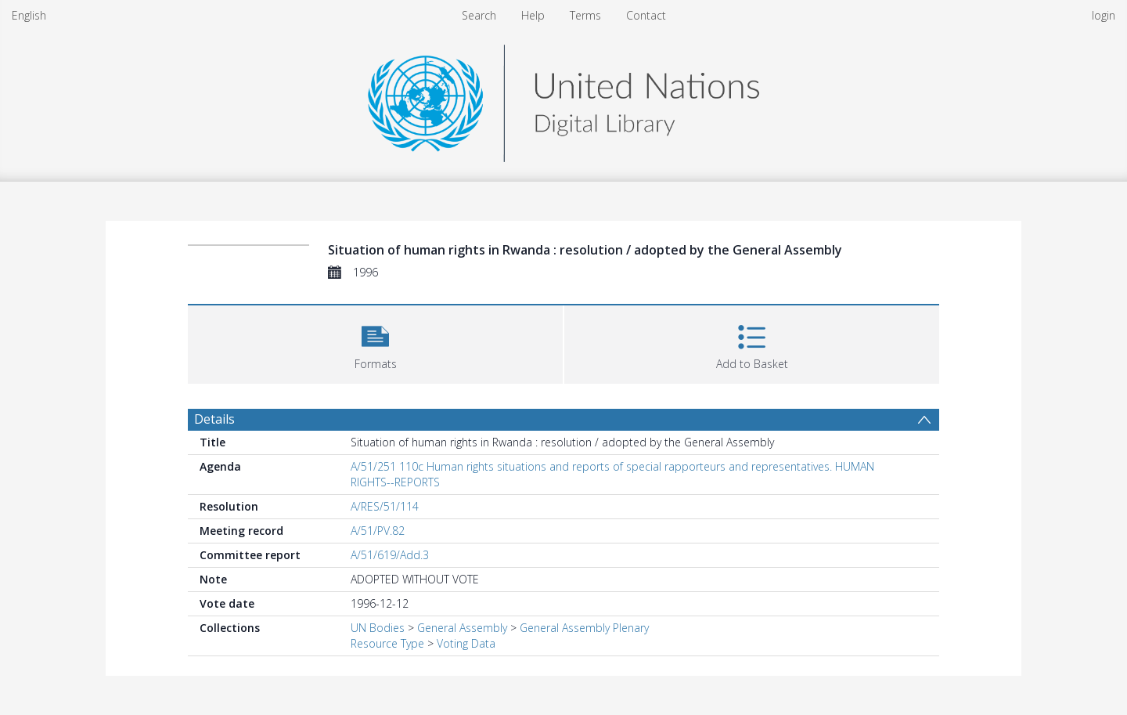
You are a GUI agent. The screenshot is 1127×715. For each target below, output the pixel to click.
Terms (585, 15)
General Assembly (462, 627)
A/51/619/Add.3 (390, 554)
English (29, 15)
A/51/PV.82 (378, 530)
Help (533, 15)
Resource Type (387, 643)
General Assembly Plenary (584, 627)
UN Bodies (378, 627)
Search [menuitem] (479, 15)
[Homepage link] (563, 99)
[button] (375, 342)
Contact (646, 15)
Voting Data (466, 643)
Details (214, 419)
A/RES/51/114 (385, 506)
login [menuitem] (1103, 15)
